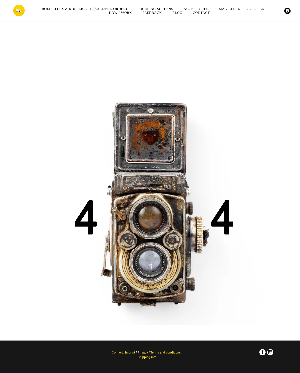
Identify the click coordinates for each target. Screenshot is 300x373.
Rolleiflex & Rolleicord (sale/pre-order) (84, 9)
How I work (120, 12)
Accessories (196, 9)
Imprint (130, 352)
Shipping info (147, 357)
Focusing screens (155, 9)
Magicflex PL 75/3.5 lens (243, 9)
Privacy (143, 352)
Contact (201, 12)
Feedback (152, 12)
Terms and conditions (166, 352)
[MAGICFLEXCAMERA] (287, 11)
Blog (177, 12)
